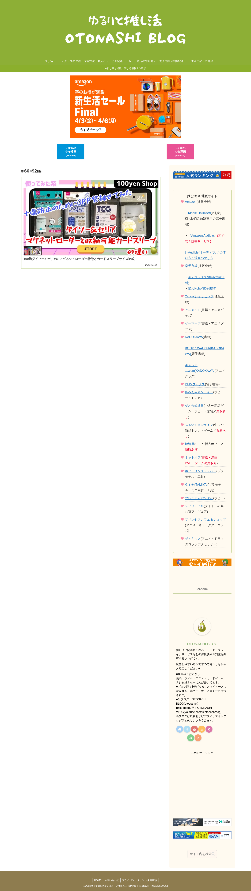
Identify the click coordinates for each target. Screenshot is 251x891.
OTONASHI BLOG (202, 644)
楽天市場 (191, 266)
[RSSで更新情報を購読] (198, 737)
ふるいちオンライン (199, 425)
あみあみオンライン (199, 392)
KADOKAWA (194, 337)
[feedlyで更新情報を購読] (190, 737)
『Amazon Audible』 (202, 235)
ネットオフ (193, 457)
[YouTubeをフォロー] (194, 729)
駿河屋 (189, 444)
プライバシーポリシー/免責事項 (140, 880)
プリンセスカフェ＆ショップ (205, 519)
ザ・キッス (193, 538)
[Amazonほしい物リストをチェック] (201, 729)
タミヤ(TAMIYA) (196, 484)
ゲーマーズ (193, 323)
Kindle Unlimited (199, 213)
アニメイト (193, 310)
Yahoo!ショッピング (199, 296)
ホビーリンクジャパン (200, 471)
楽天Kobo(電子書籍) (202, 288)
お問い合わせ (111, 880)
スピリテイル (194, 506)
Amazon (190, 201)
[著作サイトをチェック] (179, 729)
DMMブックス (195, 384)
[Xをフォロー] (187, 729)
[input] (202, 854)
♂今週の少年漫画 (70, 152)
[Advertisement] (91, 327)
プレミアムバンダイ (199, 498)
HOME (97, 880)
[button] (213, 854)
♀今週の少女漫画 (180, 152)
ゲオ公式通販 (194, 405)
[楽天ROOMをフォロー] (209, 729)
